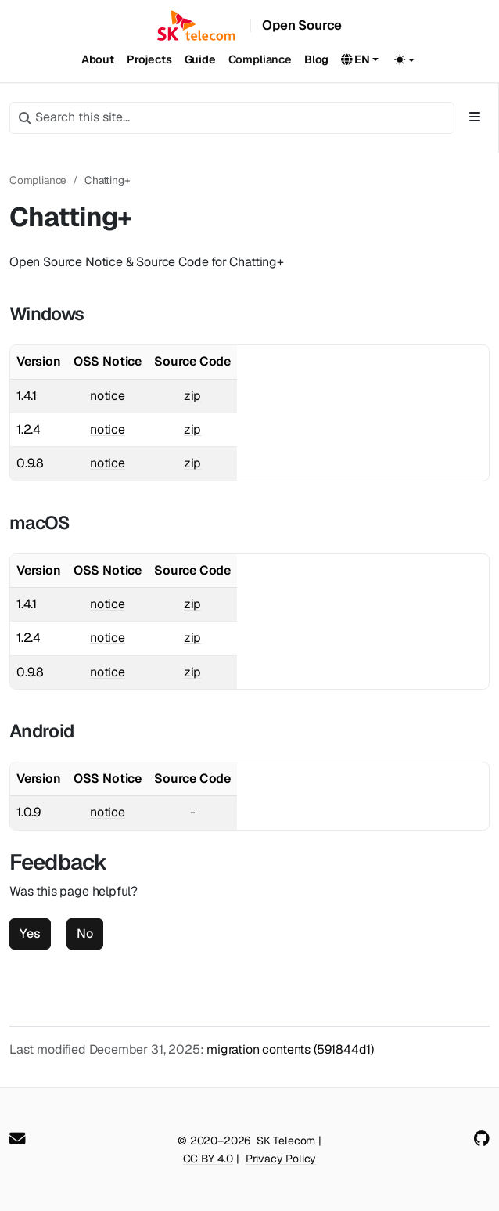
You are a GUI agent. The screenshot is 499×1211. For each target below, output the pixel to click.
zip (192, 395)
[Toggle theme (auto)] (404, 59)
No (85, 933)
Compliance (37, 180)
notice (107, 395)
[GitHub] (482, 1138)
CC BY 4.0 (208, 1159)
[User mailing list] (17, 1138)
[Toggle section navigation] (475, 117)
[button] (360, 60)
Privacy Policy (281, 1159)
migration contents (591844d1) (290, 1049)
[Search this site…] (231, 117)
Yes (30, 933)
